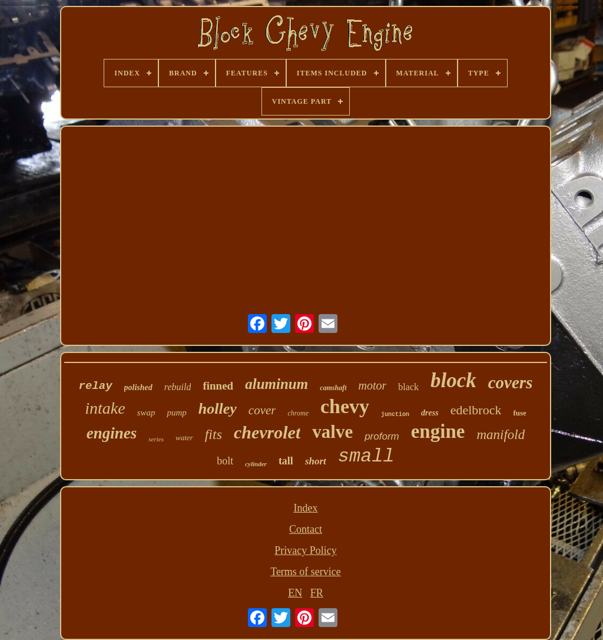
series (156, 439)
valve (332, 431)
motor (373, 385)
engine (438, 431)
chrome (298, 413)
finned (218, 386)
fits (213, 434)
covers (510, 382)
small (366, 456)
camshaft (333, 388)
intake (105, 408)
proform (382, 436)
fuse (519, 412)
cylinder (256, 463)
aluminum (276, 384)
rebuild (177, 387)
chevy (344, 406)
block (453, 380)
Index (306, 508)
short (315, 461)
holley (217, 408)
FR (316, 593)
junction (395, 414)
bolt (225, 461)
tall (286, 461)
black (408, 387)
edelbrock (476, 410)
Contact (305, 529)
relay (95, 386)
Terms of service (305, 572)
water (184, 437)
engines (112, 433)
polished (138, 387)
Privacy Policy (305, 550)
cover (262, 410)
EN (295, 593)
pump (176, 412)
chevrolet (267, 432)
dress (430, 412)
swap (146, 412)
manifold (500, 434)
